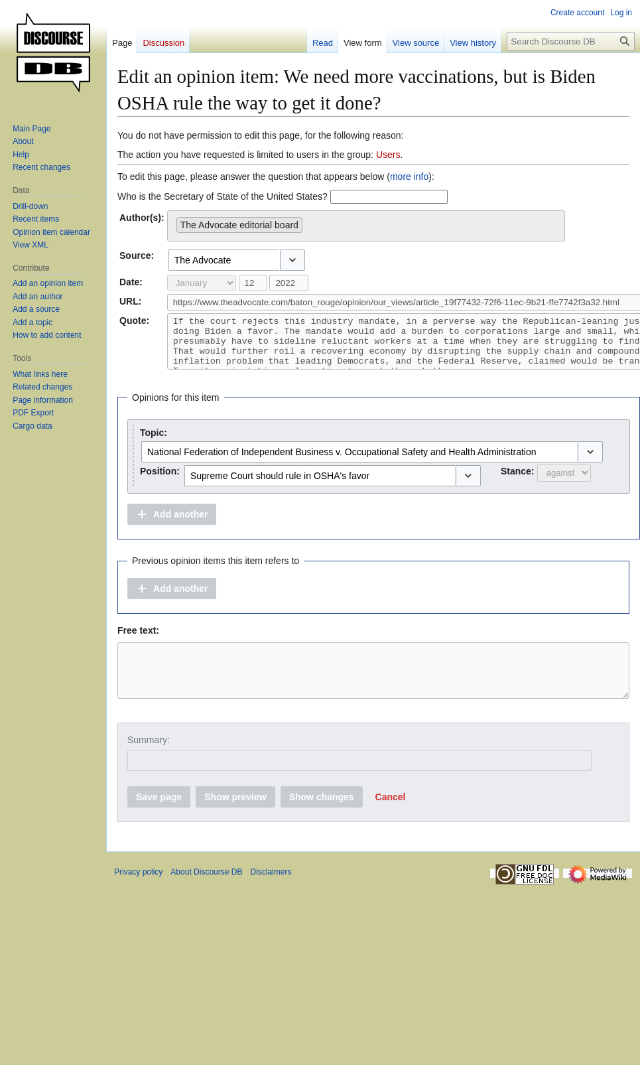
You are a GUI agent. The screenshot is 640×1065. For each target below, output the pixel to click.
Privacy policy (138, 891)
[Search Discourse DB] (571, 41)
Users (388, 154)
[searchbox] (309, 222)
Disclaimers (270, 891)
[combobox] (366, 226)
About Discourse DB (206, 891)
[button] (292, 260)
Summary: (148, 759)
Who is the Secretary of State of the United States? (222, 196)
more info (409, 176)
